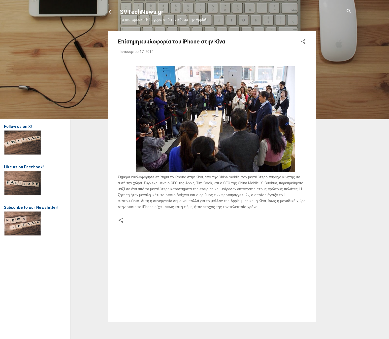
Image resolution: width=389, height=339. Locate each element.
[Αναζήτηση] (349, 11)
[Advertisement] (336, 105)
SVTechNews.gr (141, 11)
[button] (303, 41)
